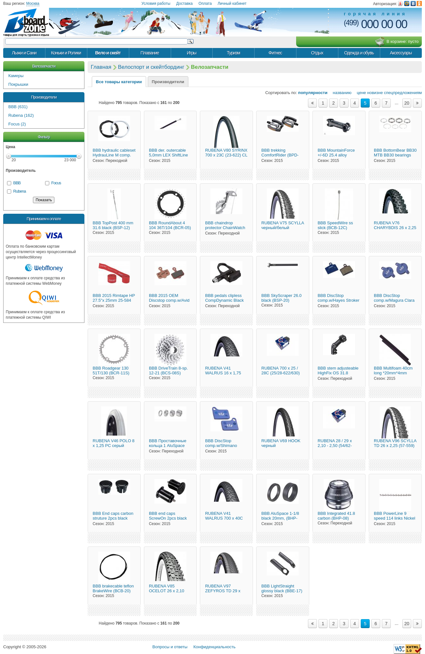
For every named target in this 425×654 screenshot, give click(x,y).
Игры (191, 52)
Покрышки (18, 84)
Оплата (205, 3)
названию (340, 92)
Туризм (233, 52)
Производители (44, 97)
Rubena (19, 191)
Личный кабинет (231, 3)
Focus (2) (17, 124)
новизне (375, 92)
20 (406, 103)
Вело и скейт (108, 52)
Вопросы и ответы (170, 646)
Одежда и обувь (359, 52)
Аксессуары (401, 52)
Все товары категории (119, 81)
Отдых (317, 52)
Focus (56, 182)
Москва (32, 3)
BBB (16, 182)
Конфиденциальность (214, 646)
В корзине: (397, 42)
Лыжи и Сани (24, 52)
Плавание (149, 52)
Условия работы (155, 3)
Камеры (16, 75)
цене (359, 92)
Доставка (184, 3)
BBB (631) (18, 106)
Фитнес (275, 52)
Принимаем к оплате (44, 218)
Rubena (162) (21, 115)
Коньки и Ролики (66, 52)
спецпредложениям (403, 92)
